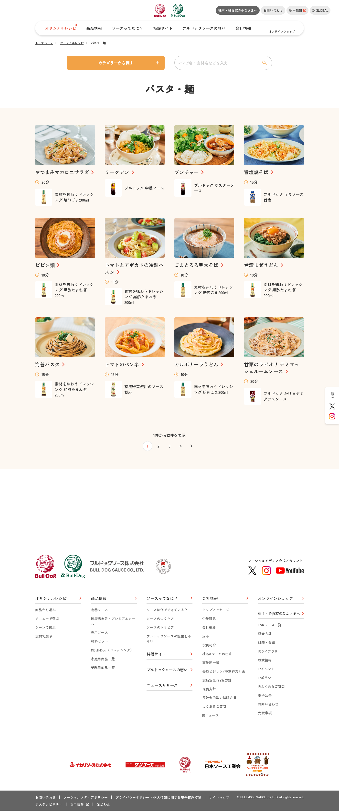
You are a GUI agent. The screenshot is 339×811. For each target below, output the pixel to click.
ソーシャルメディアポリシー (85, 797)
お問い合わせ (273, 10)
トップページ (44, 43)
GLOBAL (103, 804)
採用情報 (77, 804)
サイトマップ (219, 797)
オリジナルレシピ (72, 43)
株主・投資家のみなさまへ (237, 10)
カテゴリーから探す (115, 63)
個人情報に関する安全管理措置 (177, 797)
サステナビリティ (49, 804)
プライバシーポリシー (132, 797)
